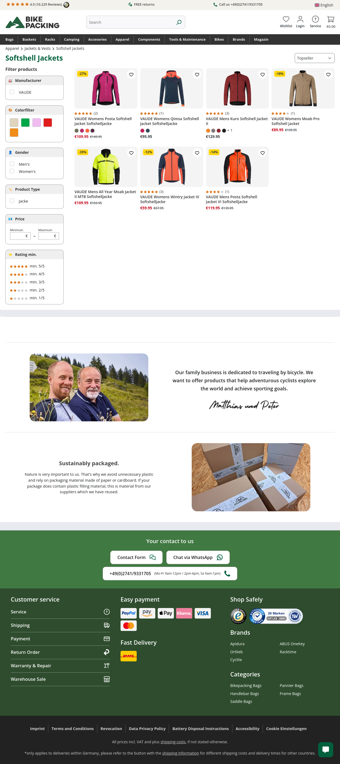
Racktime (288, 651)
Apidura (237, 643)
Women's (27, 171)
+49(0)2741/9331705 (170, 574)
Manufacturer (28, 80)
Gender (22, 152)
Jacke (23, 201)
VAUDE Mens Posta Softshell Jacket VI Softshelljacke (231, 199)
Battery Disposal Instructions (200, 728)
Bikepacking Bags (246, 685)
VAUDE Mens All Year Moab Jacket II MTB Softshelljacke (105, 194)
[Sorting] (315, 58)
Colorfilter (25, 110)
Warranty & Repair (60, 665)
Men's (24, 164)
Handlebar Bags (244, 693)
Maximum (48, 234)
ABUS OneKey (292, 643)
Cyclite (236, 659)
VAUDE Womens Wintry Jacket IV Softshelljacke (169, 199)
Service (60, 612)
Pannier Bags (292, 685)
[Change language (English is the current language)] (324, 5)
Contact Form (136, 557)
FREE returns (141, 4)
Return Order (60, 652)
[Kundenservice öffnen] (325, 749)
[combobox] (129, 22)
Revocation (111, 728)
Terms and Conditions (72, 728)
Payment (60, 638)
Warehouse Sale (60, 679)
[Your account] (300, 21)
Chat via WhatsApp (198, 557)
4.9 (38, 5)
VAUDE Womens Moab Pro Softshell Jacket (296, 121)
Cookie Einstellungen (286, 728)
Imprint (37, 728)
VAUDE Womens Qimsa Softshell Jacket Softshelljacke (169, 121)
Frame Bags (290, 693)
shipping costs (173, 741)
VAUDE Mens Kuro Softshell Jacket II (237, 121)
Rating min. (26, 254)
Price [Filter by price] (20, 218)
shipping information (180, 753)
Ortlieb (236, 651)
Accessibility (248, 728)
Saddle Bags (241, 701)
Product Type (27, 189)
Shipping (60, 625)
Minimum (20, 234)
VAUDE (25, 92)
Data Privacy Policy (147, 728)
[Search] (179, 22)
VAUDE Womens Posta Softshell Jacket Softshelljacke (103, 121)
